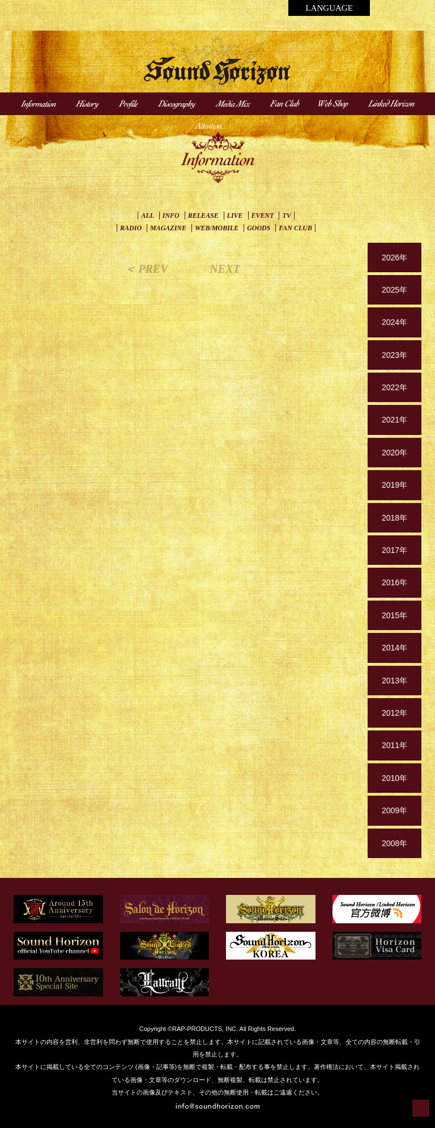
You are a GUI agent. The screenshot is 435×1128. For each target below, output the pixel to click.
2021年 (394, 419)
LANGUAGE (328, 7)
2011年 (394, 745)
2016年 (394, 582)
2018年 (394, 517)
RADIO (131, 228)
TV (286, 215)
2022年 (394, 387)
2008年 (394, 843)
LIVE (235, 215)
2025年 (394, 289)
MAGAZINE (168, 228)
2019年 (394, 484)
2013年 (394, 680)
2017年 (394, 550)
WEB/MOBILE (216, 228)
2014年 (394, 647)
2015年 (394, 615)
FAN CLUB (295, 228)
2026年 (394, 257)
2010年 (394, 778)
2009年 (394, 810)
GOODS (258, 228)
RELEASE (203, 215)
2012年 (394, 712)
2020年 (394, 452)
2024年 (394, 322)
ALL (147, 215)
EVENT (262, 215)
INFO (171, 215)
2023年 (394, 355)
